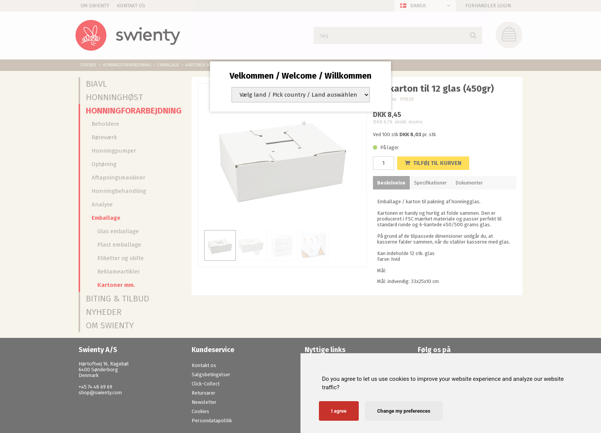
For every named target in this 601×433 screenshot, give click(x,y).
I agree (338, 411)
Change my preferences (403, 411)
